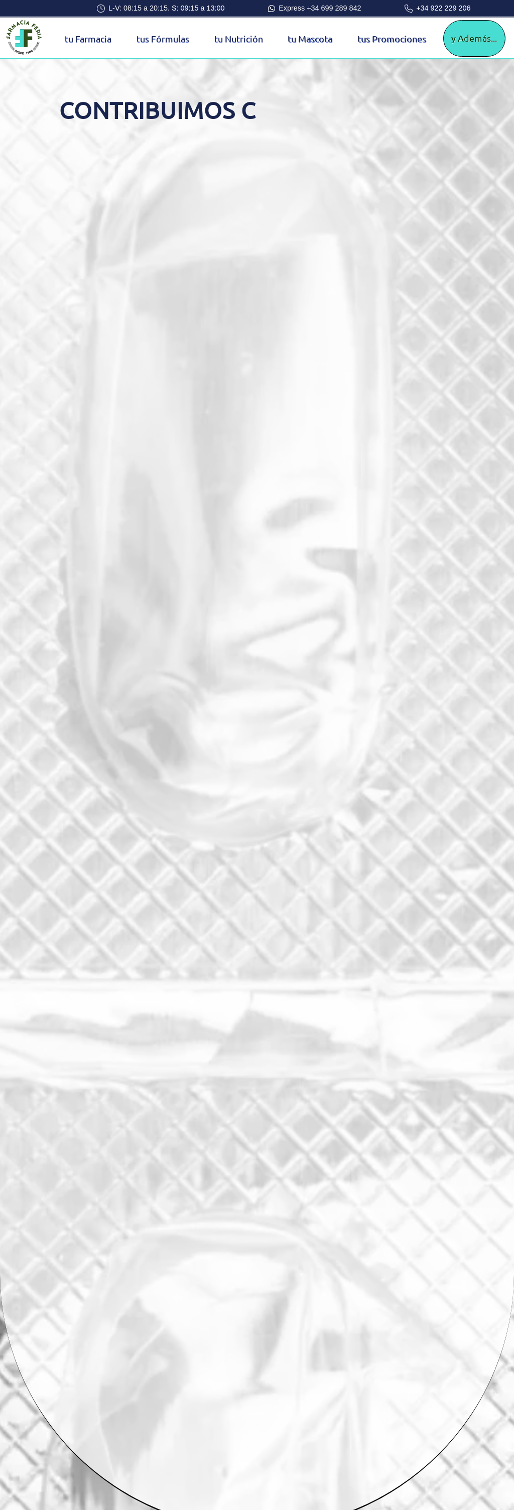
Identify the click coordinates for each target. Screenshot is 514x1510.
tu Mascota (310, 38)
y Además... (474, 38)
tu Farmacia (88, 38)
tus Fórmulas (163, 38)
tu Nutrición (238, 38)
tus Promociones (391, 38)
